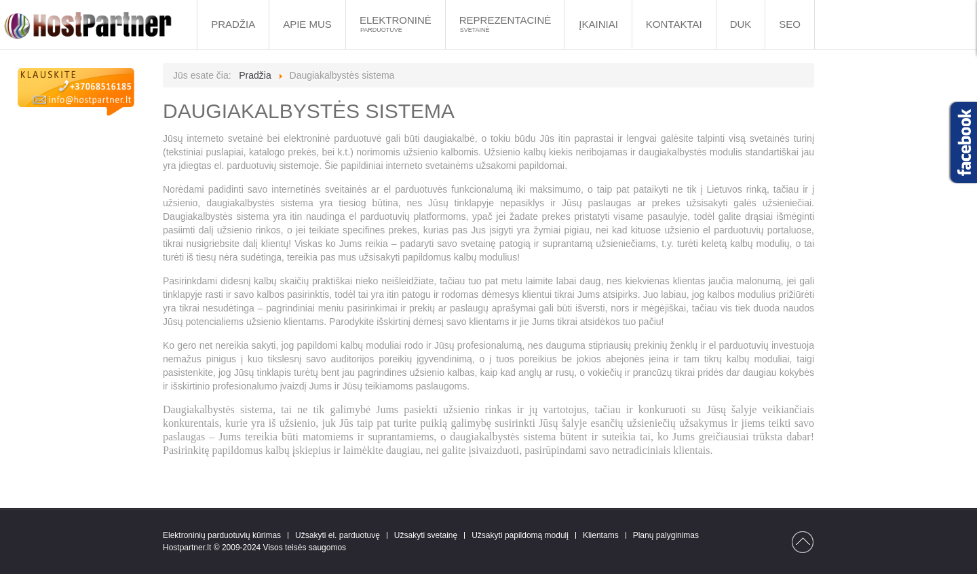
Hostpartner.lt (187, 547)
